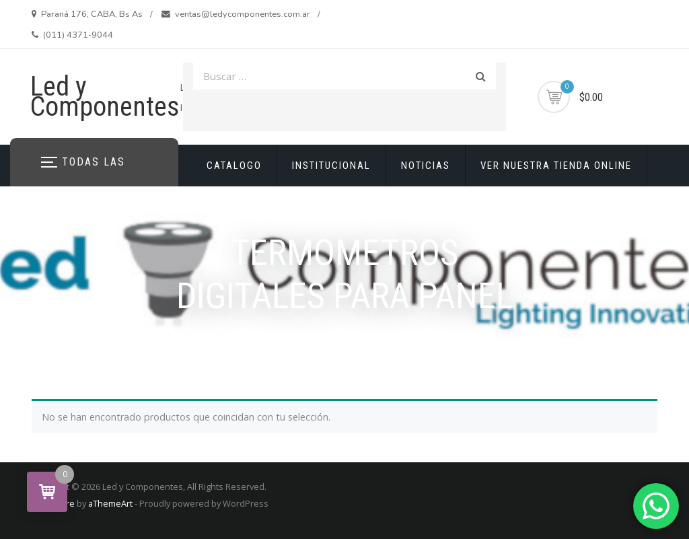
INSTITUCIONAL (331, 165)
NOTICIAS (425, 165)
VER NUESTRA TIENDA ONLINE (556, 165)
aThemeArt (110, 503)
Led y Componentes (105, 96)
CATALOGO (234, 165)
